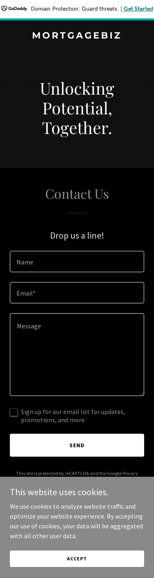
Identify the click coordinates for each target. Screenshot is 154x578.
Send (77, 445)
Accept (77, 558)
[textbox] (77, 261)
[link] (77, 36)
